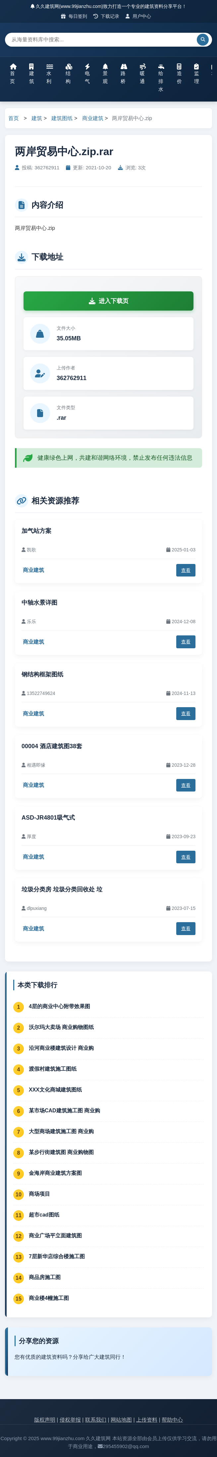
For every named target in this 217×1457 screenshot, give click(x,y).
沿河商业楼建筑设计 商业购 (61, 1048)
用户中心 (138, 16)
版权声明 (44, 1420)
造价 (179, 74)
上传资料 (146, 1420)
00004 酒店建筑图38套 (52, 746)
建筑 (31, 74)
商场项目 (39, 1194)
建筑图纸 (62, 118)
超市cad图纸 (44, 1215)
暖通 (143, 74)
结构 (69, 74)
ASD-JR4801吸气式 (48, 817)
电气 (87, 74)
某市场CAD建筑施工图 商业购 (64, 1110)
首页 (13, 74)
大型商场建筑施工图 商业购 (61, 1131)
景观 (105, 74)
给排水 (161, 78)
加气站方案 (36, 531)
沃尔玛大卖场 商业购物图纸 (61, 1027)
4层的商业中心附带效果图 (59, 1006)
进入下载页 (109, 301)
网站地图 (121, 1420)
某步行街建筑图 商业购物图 (61, 1152)
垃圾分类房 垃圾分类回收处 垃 (62, 889)
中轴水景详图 (39, 602)
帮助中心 (172, 1420)
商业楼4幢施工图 (49, 1298)
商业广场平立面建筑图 (55, 1235)
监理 (196, 74)
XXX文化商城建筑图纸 (55, 1090)
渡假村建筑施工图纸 (53, 1069)
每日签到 (74, 16)
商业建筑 (92, 118)
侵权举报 (70, 1420)
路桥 (124, 74)
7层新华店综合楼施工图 (57, 1256)
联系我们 (95, 1420)
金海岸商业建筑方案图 (55, 1173)
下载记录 (106, 16)
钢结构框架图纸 (42, 674)
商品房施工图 (45, 1277)
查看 (185, 570)
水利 (49, 74)
